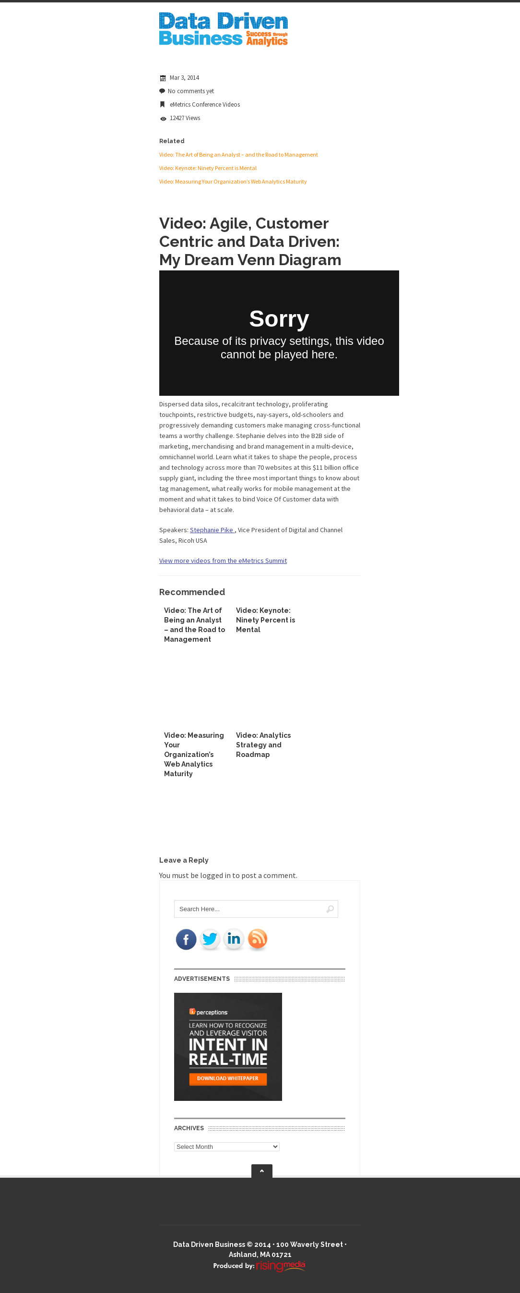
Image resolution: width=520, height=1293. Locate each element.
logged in (215, 875)
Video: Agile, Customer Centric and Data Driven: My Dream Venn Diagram (250, 241)
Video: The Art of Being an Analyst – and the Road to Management (238, 154)
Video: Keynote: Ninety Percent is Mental (208, 167)
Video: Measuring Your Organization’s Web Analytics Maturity (233, 181)
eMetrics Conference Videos (205, 104)
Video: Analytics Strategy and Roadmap (263, 745)
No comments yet (191, 91)
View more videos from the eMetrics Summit (223, 560)
